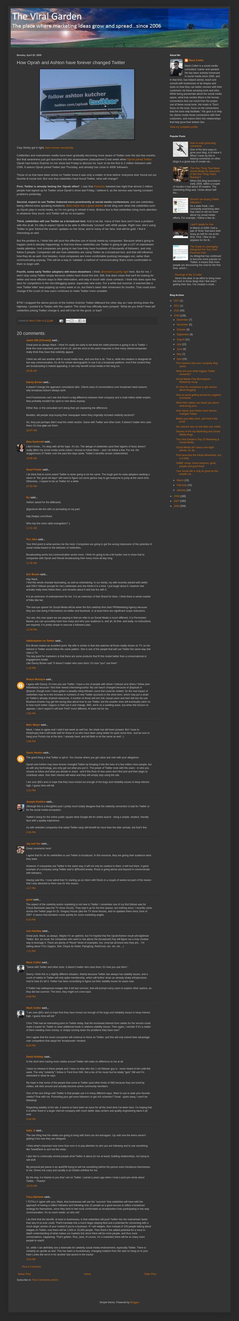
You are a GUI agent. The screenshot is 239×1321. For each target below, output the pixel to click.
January (181, 490)
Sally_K (30, 1130)
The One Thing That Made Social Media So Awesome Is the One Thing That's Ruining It (205, 173)
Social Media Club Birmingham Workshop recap (193, 380)
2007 (177, 501)
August (181, 339)
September (183, 334)
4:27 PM (31, 888)
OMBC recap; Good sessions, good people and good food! (196, 465)
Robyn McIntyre (35, 679)
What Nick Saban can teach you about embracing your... (197, 404)
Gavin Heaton (34, 752)
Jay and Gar (33, 843)
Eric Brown (32, 574)
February (182, 485)
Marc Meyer (33, 724)
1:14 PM (31, 668)
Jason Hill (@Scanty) (38, 340)
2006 (177, 506)
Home (87, 1274)
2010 (177, 310)
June (180, 349)
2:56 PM (31, 741)
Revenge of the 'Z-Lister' (188, 274)
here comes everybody (59, 147)
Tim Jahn (31, 539)
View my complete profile (184, 127)
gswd (29, 899)
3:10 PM (31, 790)
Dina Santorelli (35, 441)
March (180, 480)
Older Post (150, 1274)
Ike (28, 497)
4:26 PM (31, 832)
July (179, 344)
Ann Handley (34, 931)
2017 (177, 300)
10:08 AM (31, 458)
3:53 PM (31, 1259)
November (183, 324)
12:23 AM (31, 1185)
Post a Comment (31, 1266)
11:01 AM (31, 528)
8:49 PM (31, 996)
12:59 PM (31, 629)
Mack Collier (33, 962)
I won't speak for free (201, 224)
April (179, 358)
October (181, 329)
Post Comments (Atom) (45, 1279)
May (179, 354)
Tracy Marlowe (35, 1196)
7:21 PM (31, 951)
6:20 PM (31, 919)
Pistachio (99, 186)
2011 (177, 305)
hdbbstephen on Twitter (40, 640)
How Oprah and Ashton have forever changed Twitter (196, 412)
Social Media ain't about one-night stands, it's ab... (195, 449)
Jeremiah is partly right (115, 271)
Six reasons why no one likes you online (198, 426)
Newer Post (24, 1274)
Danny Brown (34, 382)
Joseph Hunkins (36, 801)
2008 (177, 496)
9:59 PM (31, 1119)
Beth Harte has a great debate (85, 205)
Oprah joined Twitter (139, 159)
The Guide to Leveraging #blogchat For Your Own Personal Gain (204, 249)
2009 (177, 315)
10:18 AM (31, 486)
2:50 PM (31, 713)
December (183, 319)
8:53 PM (31, 1045)
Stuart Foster (34, 469)
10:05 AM (31, 370)
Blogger (134, 1302)
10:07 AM (31, 430)
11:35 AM (31, 563)
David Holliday (35, 1056)
